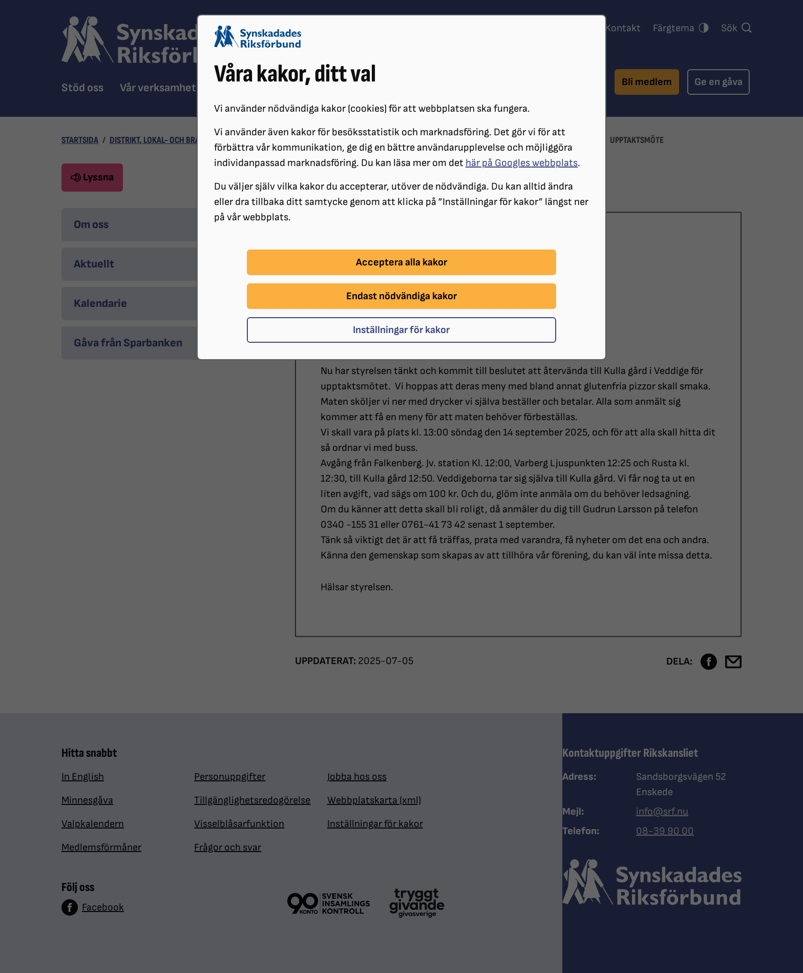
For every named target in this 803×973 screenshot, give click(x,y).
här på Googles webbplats (522, 163)
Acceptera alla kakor (401, 262)
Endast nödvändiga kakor (401, 296)
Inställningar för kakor (401, 330)
